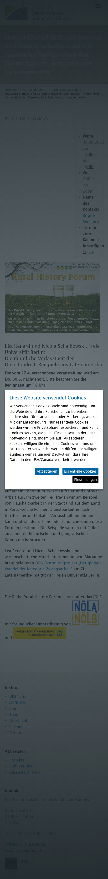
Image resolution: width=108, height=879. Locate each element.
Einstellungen (85, 479)
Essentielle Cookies (80, 471)
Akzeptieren (47, 471)
